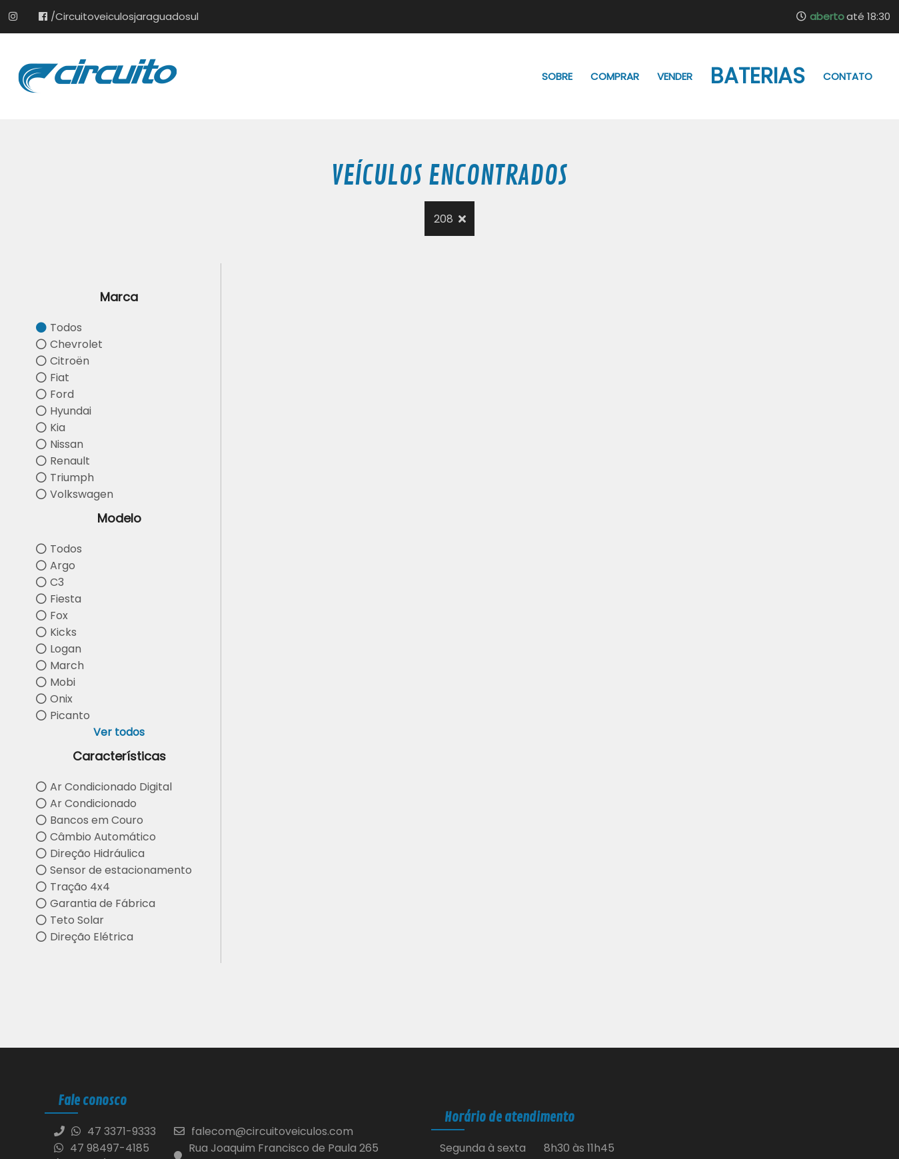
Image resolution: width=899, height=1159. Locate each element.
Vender (674, 76)
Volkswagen (74, 494)
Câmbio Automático (96, 836)
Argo (55, 565)
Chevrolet (69, 344)
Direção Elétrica (84, 936)
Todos (59, 327)
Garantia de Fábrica (95, 903)
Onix (54, 698)
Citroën (62, 361)
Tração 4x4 (73, 886)
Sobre (557, 76)
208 (450, 219)
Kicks (56, 632)
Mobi (55, 682)
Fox (52, 615)
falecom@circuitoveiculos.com (272, 1131)
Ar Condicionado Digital (104, 786)
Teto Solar (70, 920)
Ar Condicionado (86, 803)
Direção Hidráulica (90, 853)
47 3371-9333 (121, 1131)
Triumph (65, 477)
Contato (847, 76)
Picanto (63, 715)
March (60, 665)
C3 (50, 582)
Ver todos (119, 732)
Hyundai (63, 411)
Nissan (59, 444)
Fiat (52, 377)
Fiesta (58, 598)
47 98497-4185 (101, 1148)
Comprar (614, 76)
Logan (58, 648)
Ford (55, 394)
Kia (50, 427)
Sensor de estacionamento (114, 870)
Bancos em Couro (89, 820)
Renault (63, 461)
